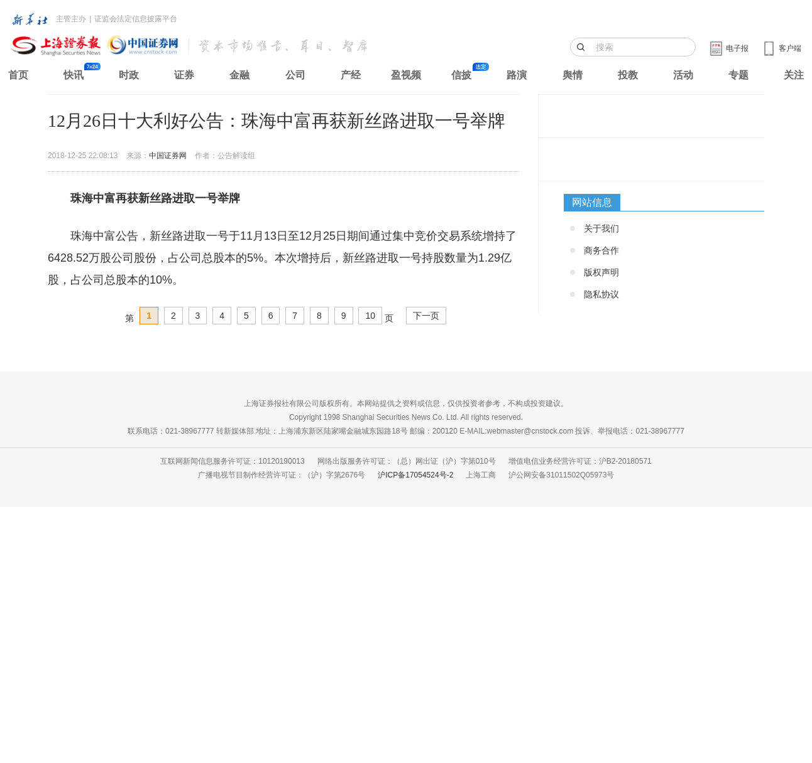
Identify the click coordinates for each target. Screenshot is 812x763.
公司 (295, 75)
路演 (517, 75)
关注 (794, 75)
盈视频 (406, 75)
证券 (184, 75)
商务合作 (601, 250)
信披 (461, 75)
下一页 (426, 316)
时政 (129, 75)
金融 (239, 75)
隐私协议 (601, 294)
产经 (351, 75)
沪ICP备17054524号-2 (415, 475)
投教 (628, 75)
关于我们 (601, 228)
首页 (18, 75)
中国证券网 (168, 155)
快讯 (73, 75)
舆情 (572, 75)
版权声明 (601, 272)
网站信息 (592, 202)
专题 (738, 75)
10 (370, 316)
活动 (683, 75)
